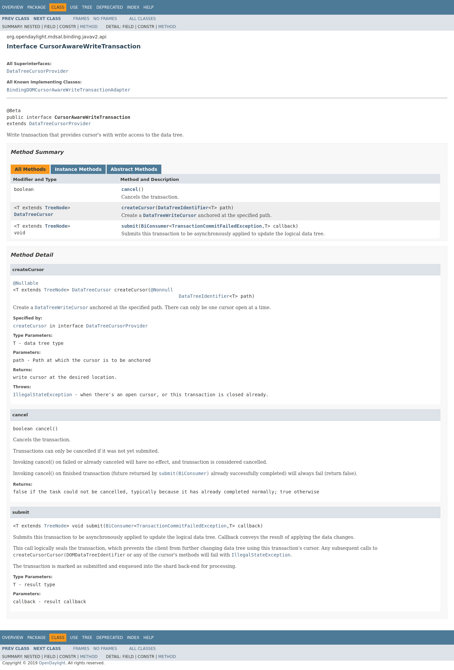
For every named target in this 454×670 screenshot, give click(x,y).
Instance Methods (78, 169)
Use (74, 7)
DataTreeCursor (33, 214)
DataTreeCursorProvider (37, 71)
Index (133, 7)
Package (36, 7)
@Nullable (25, 283)
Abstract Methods (134, 169)
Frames (81, 18)
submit (129, 226)
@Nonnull (162, 289)
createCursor (138, 207)
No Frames (105, 18)
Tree (87, 7)
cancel (129, 189)
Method (89, 26)
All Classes (142, 18)
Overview (12, 7)
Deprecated (109, 7)
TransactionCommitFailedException (217, 226)
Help (148, 7)
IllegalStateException (42, 394)
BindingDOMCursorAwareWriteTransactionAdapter (68, 89)
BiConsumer (155, 226)
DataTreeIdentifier (183, 207)
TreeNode (56, 207)
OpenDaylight (52, 663)
